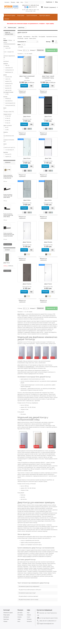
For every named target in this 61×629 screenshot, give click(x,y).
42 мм (7, 118)
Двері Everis (48, 116)
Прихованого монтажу (51, 36)
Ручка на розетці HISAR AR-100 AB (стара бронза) (8, 177)
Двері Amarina (27, 284)
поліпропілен (9, 70)
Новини (29, 614)
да (6, 127)
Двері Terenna (27, 242)
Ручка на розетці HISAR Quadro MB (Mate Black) (8, 215)
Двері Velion (27, 200)
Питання (29, 619)
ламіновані (9, 67)
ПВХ (7, 65)
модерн (8, 81)
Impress (26, 38)
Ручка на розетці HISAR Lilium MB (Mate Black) (7, 196)
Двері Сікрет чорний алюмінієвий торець (48, 77)
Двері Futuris (48, 284)
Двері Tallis (48, 158)
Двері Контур (21, 27)
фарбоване (9, 72)
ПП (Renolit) (20, 38)
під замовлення (8, 135)
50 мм (7, 120)
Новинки (7, 162)
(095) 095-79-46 (35, 5)
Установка (20, 614)
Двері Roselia (48, 242)
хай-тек (8, 90)
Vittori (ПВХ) (34, 36)
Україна (8, 156)
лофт (7, 79)
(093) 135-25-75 (33, 7)
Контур (8, 154)
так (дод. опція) (8, 111)
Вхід (56, 2)
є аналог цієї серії (9, 147)
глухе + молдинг (8, 51)
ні (6, 94)
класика (8, 76)
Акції (28, 612)
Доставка (20, 612)
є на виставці (9, 149)
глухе (7, 48)
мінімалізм (8, 83)
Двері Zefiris (48, 200)
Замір (19, 619)
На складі (20, 97)
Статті (28, 617)
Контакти (7, 2)
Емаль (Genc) (32, 38)
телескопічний (10, 105)
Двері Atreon (27, 116)
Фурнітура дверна (44, 15)
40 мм (8, 116)
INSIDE (8, 98)
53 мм (7, 122)
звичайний (8, 100)
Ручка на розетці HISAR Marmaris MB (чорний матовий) (8, 235)
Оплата (19, 617)
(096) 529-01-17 (26, 5)
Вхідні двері (20, 15)
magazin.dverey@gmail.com (47, 623)
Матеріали (6, 617)
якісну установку (27, 556)
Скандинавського (30, 366)
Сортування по (22, 41)
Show (19, 44)
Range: (5, 40)
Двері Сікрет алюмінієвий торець (26, 77)
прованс (8, 85)
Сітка (53, 41)
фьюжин (8, 88)
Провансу (21, 366)
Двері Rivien (27, 158)
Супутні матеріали (32, 15)
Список (56, 41)
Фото (22, 2)
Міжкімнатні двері (10, 15)
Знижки (7, 19)
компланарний (10, 103)
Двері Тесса (6, 262)
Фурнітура (6, 619)
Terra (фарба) (42, 36)
